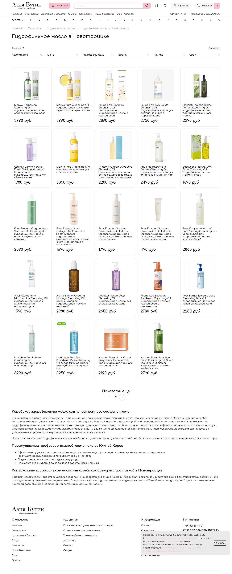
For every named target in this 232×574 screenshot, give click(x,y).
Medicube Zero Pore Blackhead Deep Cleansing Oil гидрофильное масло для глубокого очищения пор (73, 363)
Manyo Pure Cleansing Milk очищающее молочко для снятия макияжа (73, 170)
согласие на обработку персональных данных (170, 538)
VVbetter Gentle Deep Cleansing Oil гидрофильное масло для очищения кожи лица (115, 299)
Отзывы (129, 14)
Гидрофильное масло (61, 28)
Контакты (85, 14)
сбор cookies (171, 541)
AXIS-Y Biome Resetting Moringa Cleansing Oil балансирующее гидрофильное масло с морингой (71, 301)
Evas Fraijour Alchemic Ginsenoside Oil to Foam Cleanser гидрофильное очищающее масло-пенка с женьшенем (115, 234)
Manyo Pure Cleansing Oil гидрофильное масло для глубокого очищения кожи (73, 108)
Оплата (68, 545)
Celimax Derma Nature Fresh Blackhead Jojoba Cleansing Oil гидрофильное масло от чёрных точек (30, 172)
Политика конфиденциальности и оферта (88, 525)
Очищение (35, 28)
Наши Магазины (104, 14)
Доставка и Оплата (53, 14)
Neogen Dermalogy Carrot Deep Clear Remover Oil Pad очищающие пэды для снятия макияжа (115, 361)
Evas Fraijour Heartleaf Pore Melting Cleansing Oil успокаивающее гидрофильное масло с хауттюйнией (199, 234)
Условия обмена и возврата (80, 535)
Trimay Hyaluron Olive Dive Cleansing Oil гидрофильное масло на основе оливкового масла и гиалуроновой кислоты (115, 172)
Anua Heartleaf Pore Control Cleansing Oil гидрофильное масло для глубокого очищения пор (157, 171)
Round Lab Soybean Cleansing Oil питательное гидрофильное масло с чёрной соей (113, 110)
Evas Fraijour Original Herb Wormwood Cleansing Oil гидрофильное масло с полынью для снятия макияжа (31, 234)
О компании (32, 14)
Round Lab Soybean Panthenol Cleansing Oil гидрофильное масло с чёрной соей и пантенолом (156, 301)
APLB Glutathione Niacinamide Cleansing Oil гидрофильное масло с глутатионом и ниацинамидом (31, 301)
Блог (119, 14)
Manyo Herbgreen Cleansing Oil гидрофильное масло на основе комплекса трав (29, 109)
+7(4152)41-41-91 (178, 14)
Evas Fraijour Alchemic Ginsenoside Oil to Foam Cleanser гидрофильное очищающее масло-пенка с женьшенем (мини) (157, 234)
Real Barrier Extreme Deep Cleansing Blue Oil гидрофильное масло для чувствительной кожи (199, 299)
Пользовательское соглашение (81, 530)
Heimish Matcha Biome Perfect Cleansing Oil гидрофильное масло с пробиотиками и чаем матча (197, 110)
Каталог (59, 5)
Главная (17, 28)
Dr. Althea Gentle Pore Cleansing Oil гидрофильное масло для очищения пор (30, 361)
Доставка (69, 540)
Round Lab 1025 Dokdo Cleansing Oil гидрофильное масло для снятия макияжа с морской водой (157, 110)
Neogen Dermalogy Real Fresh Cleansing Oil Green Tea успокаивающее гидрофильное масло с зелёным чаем (157, 363)
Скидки (72, 14)
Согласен (220, 543)
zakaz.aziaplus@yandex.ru (205, 14)
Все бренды (18, 20)
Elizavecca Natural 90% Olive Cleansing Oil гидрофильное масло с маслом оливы (197, 171)
